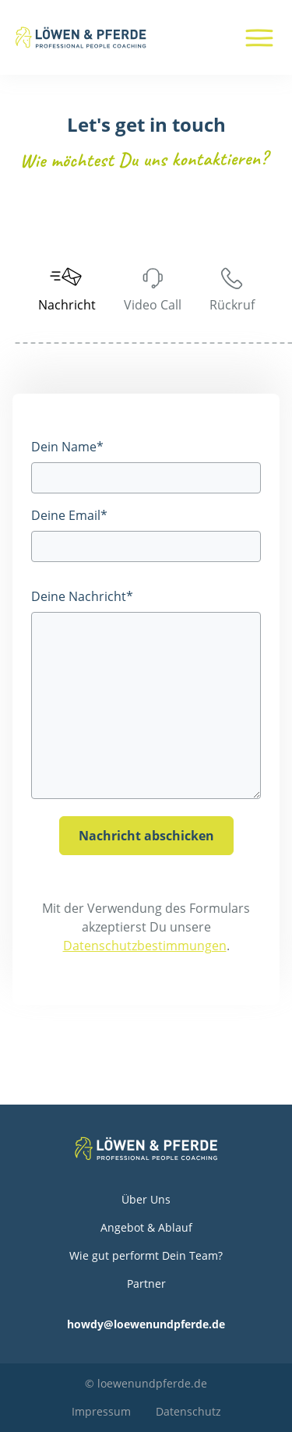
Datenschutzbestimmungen (145, 945)
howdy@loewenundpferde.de (146, 1324)
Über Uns (146, 1199)
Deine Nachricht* (82, 596)
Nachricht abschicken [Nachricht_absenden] (146, 835)
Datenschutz (188, 1411)
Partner (146, 1283)
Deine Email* (69, 515)
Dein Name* (67, 446)
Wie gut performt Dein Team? (146, 1255)
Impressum (101, 1411)
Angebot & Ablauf (146, 1227)
